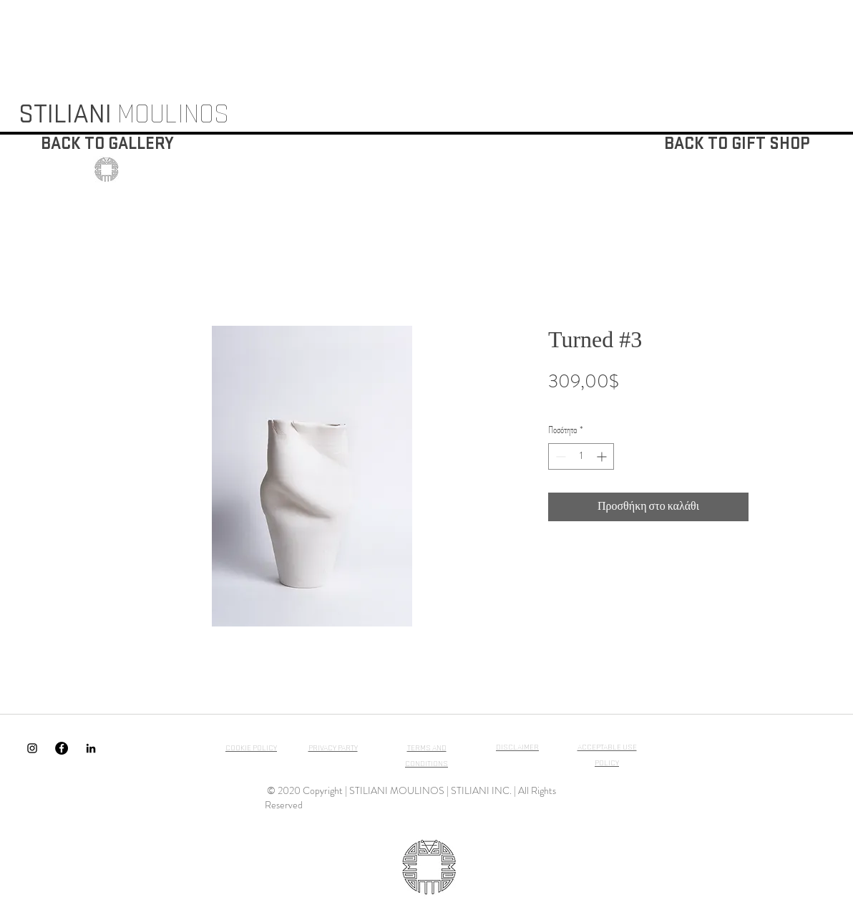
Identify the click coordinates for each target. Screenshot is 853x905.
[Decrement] (559, 456)
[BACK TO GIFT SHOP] (736, 144)
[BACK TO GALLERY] (107, 144)
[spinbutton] (581, 456)
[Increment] (603, 456)
